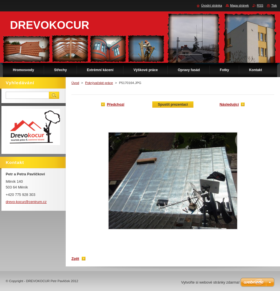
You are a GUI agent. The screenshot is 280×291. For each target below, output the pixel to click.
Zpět (75, 258)
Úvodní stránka (211, 5)
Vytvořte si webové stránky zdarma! (210, 282)
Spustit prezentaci (173, 105)
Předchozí (115, 104)
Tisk (274, 5)
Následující (229, 104)
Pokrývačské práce (99, 83)
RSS (260, 5)
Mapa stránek (239, 5)
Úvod (75, 83)
